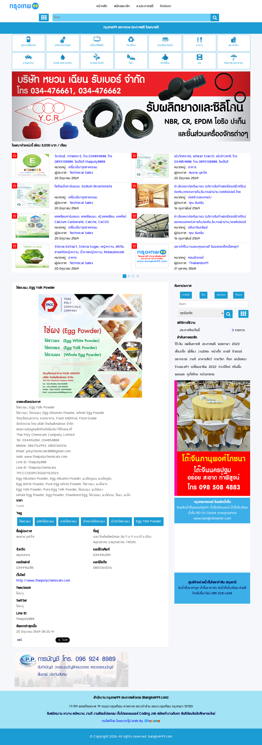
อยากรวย (181, 359)
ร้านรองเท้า (182, 367)
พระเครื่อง (234, 45)
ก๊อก (229, 359)
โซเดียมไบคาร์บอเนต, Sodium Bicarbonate (83, 186)
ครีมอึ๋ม (236, 367)
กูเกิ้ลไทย (192, 374)
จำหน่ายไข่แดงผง (94, 521)
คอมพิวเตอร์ (196, 258)
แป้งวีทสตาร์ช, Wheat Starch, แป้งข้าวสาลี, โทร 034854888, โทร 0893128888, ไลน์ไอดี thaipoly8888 (205, 162)
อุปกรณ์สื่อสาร (28, 45)
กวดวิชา (219, 359)
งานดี (192, 359)
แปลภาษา (224, 344)
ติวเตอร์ (237, 351)
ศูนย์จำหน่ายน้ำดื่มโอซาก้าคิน (206, 582)
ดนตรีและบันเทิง (165, 45)
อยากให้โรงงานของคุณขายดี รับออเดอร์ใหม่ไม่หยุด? (206, 247)
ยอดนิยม (221, 295)
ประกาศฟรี (209, 344)
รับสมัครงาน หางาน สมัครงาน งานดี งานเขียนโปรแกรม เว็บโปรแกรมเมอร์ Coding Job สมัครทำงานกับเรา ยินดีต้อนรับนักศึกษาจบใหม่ (131, 714)
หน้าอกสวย (207, 374)
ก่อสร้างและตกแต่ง (62, 63)
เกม (199, 63)
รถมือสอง (240, 359)
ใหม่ (203, 295)
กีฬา (131, 63)
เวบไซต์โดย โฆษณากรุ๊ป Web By (123, 721)
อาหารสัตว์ (205, 359)
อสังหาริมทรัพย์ (62, 45)
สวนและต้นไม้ (97, 63)
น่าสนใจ (186, 295)
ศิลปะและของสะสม (233, 63)
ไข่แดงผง (25, 521)
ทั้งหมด (238, 295)
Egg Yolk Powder (149, 521)
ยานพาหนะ (28, 63)
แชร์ (19, 640)
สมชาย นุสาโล (198, 173)
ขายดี (226, 351)
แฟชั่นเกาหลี (192, 344)
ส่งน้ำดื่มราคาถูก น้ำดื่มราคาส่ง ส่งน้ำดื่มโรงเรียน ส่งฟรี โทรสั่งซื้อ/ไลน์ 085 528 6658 (212, 588)
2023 (236, 344)
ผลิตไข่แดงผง (45, 521)
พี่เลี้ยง (192, 351)
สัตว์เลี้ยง (165, 63)
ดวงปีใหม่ (224, 367)
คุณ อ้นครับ (196, 203)
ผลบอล (180, 374)
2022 (212, 367)
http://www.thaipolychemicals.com (43, 580)
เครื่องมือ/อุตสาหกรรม (82, 167)
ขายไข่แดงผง (68, 521)
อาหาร (199, 45)
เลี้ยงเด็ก (180, 351)
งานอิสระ (203, 351)
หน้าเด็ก (216, 351)
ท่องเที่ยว (131, 45)
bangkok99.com (160, 736)
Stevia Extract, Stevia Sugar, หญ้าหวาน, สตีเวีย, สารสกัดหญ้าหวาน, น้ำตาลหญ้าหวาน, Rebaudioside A (90, 252)
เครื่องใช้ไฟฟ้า (97, 45)
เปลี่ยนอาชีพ (199, 367)
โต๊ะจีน (179, 344)
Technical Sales (81, 173)
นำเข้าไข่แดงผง (120, 521)
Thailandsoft (199, 263)
